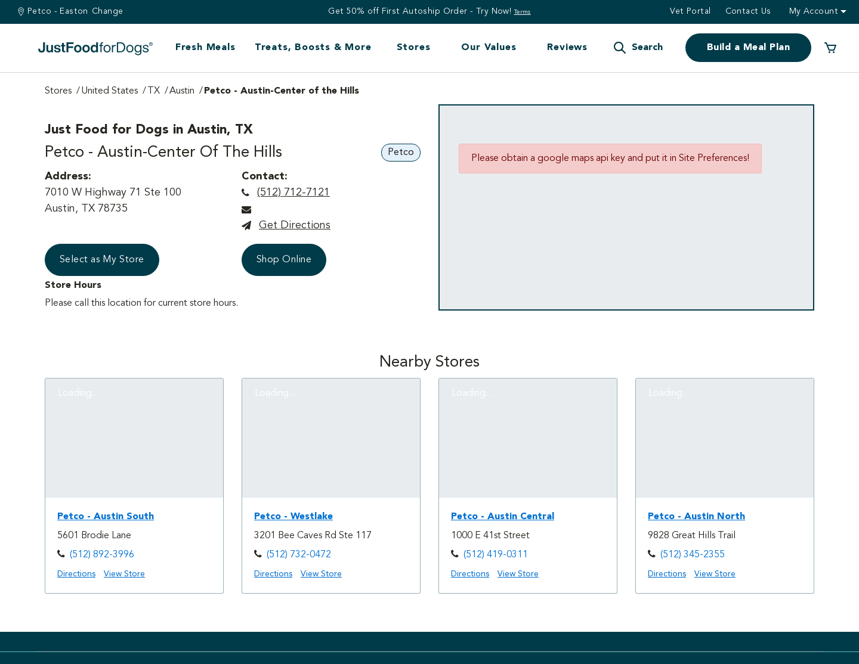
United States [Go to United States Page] (109, 91)
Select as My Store (102, 260)
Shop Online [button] (284, 260)
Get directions (294, 225)
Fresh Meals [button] (205, 47)
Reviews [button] (567, 47)
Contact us (748, 11)
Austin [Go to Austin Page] (181, 91)
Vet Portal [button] (690, 11)
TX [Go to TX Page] (153, 91)
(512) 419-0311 (496, 555)
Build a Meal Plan (748, 47)
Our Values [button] (488, 47)
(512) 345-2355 (692, 555)
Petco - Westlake (293, 517)
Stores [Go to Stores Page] (58, 91)
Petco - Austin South (105, 517)
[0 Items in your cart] (830, 48)
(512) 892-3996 (102, 555)
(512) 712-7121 (293, 192)
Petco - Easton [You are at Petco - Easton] (57, 11)
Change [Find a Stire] (107, 11)
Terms (522, 12)
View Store (124, 574)
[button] (637, 48)
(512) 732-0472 (299, 555)
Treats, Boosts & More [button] (313, 47)
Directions (76, 574)
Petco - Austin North (696, 517)
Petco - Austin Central (502, 517)
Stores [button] (414, 47)
